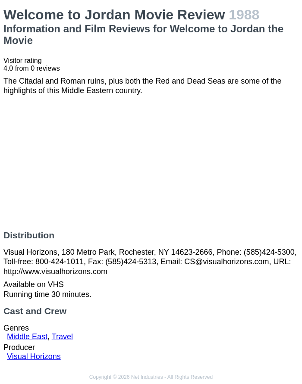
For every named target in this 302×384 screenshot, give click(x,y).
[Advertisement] (151, 163)
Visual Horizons (34, 356)
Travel (62, 336)
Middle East (27, 336)
